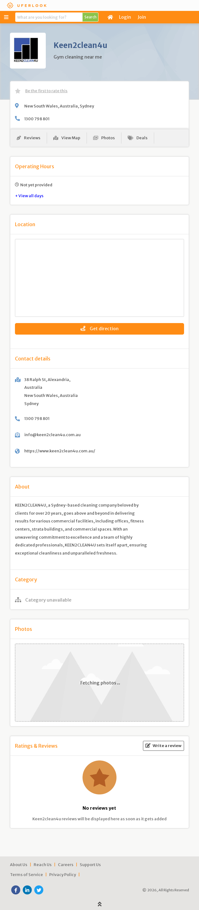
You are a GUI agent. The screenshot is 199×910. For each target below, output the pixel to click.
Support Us (90, 864)
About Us (18, 864)
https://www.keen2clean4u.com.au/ (59, 450)
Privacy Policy (62, 874)
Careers (65, 864)
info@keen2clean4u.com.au (52, 434)
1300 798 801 (37, 118)
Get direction (99, 328)
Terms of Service (26, 874)
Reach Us (43, 864)
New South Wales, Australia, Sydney (59, 105)
